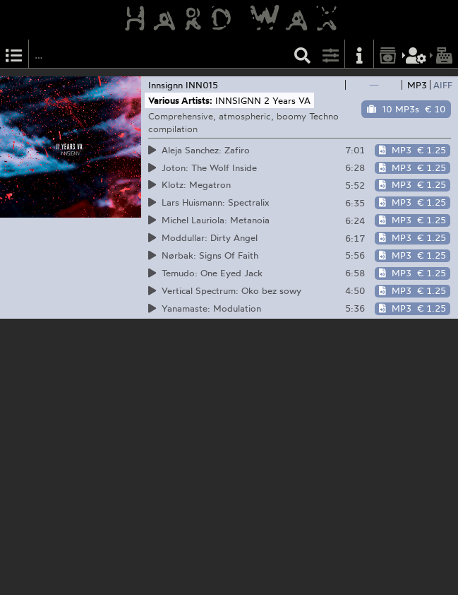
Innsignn (165, 84)
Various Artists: (180, 100)
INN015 (202, 84)
